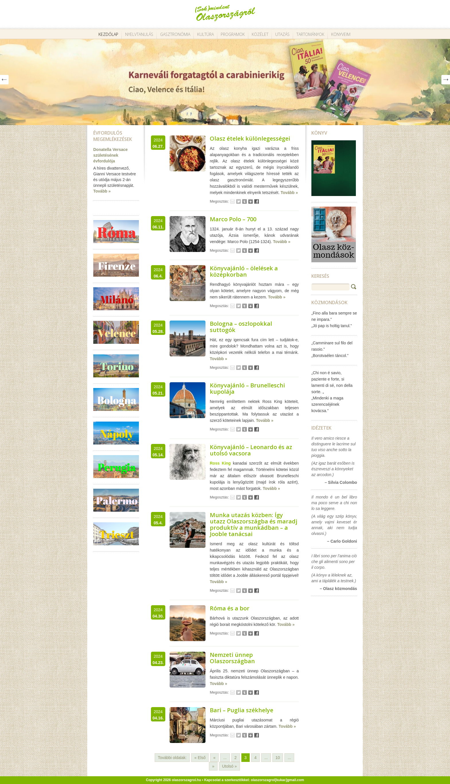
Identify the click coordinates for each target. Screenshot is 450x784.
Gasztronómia (175, 34)
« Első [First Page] (199, 757)
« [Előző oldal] (214, 757)
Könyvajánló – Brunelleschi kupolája (247, 388)
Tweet (238, 201)
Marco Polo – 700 (233, 219)
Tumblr (244, 201)
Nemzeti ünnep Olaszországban (232, 658)
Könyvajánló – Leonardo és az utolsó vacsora (251, 450)
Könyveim (340, 34)
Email (232, 201)
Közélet (260, 34)
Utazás (282, 34)
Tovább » (101, 191)
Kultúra (205, 34)
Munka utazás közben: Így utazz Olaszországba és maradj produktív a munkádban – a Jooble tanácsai (253, 524)
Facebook (256, 201)
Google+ (250, 201)
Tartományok (310, 34)
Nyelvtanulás (139, 34)
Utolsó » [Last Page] (229, 766)
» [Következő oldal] (213, 766)
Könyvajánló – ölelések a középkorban (244, 271)
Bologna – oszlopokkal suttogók (241, 327)
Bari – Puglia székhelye (241, 710)
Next (445, 79)
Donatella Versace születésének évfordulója (110, 155)
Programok (233, 34)
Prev (4, 79)
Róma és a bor (229, 608)
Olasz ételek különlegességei (250, 138)
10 (278, 757)
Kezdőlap (108, 34)
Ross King (220, 463)
